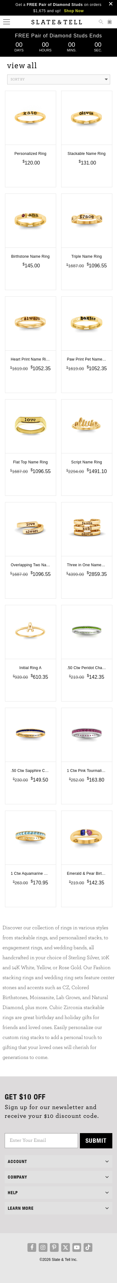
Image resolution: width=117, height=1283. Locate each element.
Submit (96, 1140)
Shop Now (74, 11)
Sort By (59, 79)
